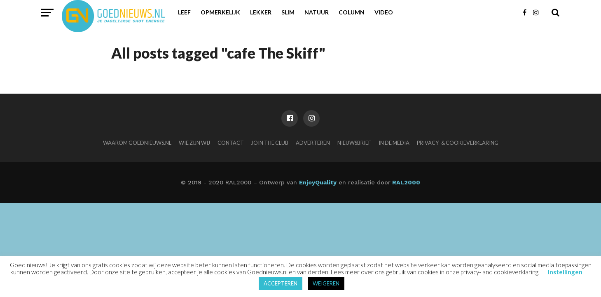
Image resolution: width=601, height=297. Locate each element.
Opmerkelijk (220, 12)
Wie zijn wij (194, 142)
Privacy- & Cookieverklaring (457, 142)
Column (352, 12)
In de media (394, 142)
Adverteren (313, 142)
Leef (184, 12)
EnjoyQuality (318, 182)
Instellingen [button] (565, 272)
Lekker (260, 12)
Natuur (316, 12)
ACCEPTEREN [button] (280, 283)
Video (383, 12)
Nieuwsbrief (354, 142)
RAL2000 (405, 182)
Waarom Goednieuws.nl (137, 142)
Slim (288, 12)
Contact (230, 142)
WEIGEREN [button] (326, 283)
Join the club (269, 142)
